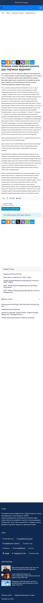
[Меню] (41, 7)
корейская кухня (25, 539)
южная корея (34, 553)
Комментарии (7, 204)
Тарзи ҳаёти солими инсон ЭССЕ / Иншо (17, 277)
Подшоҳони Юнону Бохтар (12, 274)
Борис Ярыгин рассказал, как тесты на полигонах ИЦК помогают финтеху (25, 568)
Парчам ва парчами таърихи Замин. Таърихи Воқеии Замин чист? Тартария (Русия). (19, 313)
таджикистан (20, 553)
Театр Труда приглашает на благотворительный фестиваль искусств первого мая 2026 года (26, 575)
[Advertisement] (21, 38)
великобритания (8, 539)
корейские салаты (12, 543)
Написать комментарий (11, 209)
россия (31, 548)
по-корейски (19, 548)
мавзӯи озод (28, 543)
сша (6, 553)
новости (7, 548)
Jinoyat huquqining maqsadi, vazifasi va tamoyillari (18, 318)
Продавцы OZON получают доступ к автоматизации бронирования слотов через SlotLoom (25, 583)
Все (40, 299)
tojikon (20, 198)
